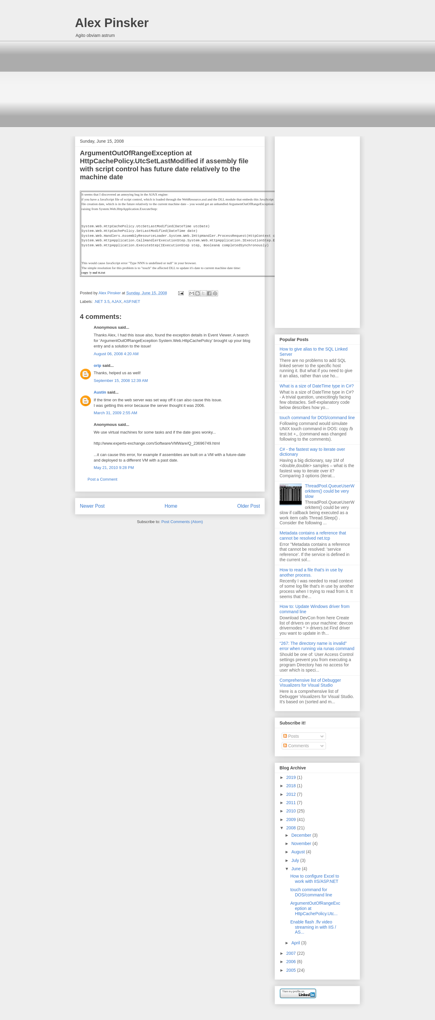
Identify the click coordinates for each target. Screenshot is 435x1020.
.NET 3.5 (102, 301)
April (296, 942)
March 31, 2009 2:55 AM (115, 413)
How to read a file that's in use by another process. (311, 572)
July (295, 860)
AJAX (117, 301)
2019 (291, 777)
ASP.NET (131, 301)
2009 (291, 819)
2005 (291, 970)
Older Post (248, 506)
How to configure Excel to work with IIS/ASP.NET (314, 879)
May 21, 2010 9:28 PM (114, 467)
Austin (100, 392)
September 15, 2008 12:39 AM (121, 380)
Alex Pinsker (112, 23)
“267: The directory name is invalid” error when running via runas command (317, 646)
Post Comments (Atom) (182, 521)
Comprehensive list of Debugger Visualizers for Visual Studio (310, 683)
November (301, 843)
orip (97, 365)
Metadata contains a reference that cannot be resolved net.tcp (313, 535)
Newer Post (92, 506)
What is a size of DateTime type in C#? (317, 385)
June (296, 868)
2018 (291, 785)
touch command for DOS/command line (317, 417)
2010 (291, 810)
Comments (296, 745)
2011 (291, 802)
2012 (291, 794)
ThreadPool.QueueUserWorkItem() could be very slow (330, 491)
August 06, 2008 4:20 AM (116, 353)
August (298, 851)
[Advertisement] (217, 84)
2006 (291, 961)
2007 (291, 953)
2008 (291, 827)
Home (171, 506)
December (301, 835)
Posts (291, 736)
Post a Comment (102, 479)
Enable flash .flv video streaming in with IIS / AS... (313, 927)
